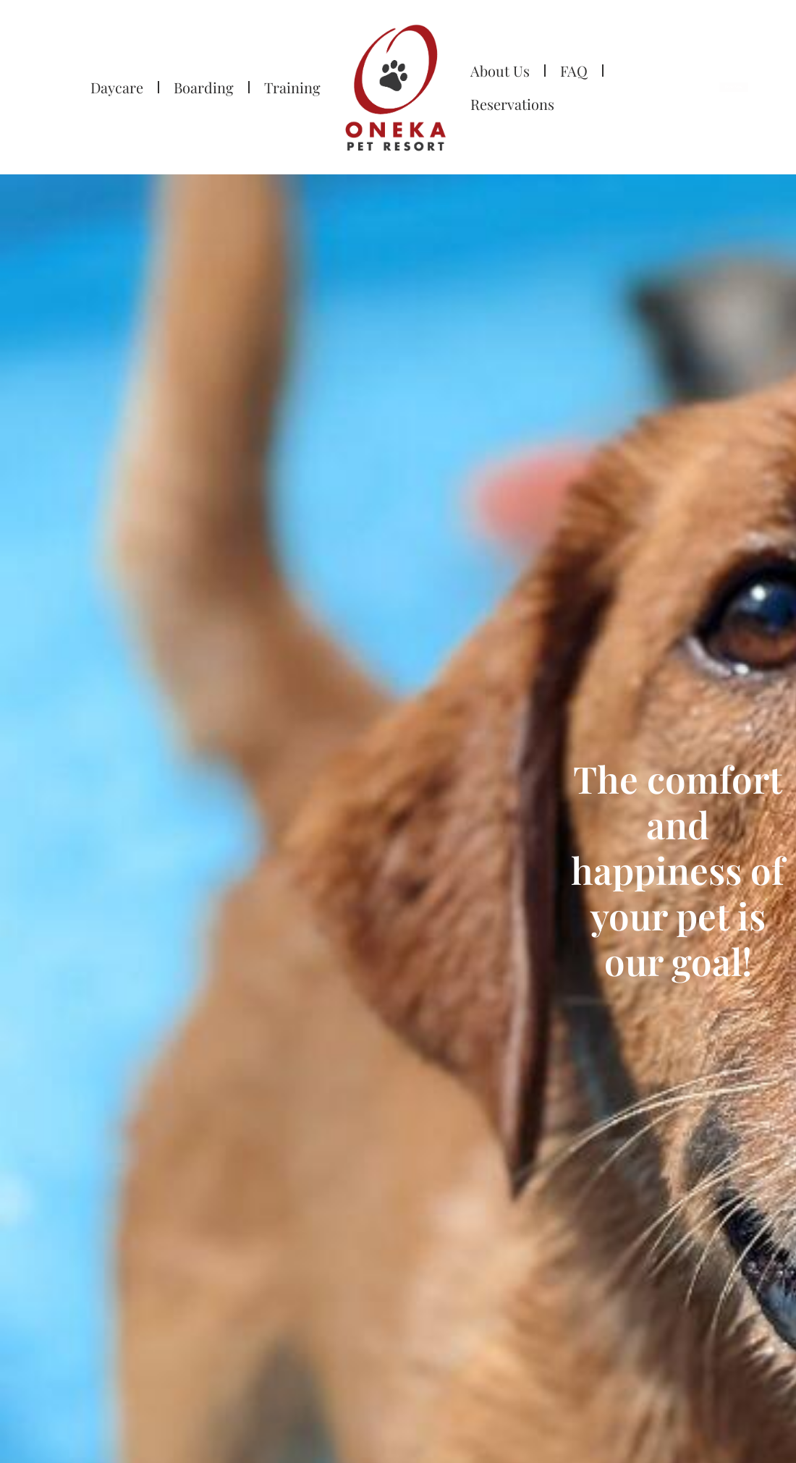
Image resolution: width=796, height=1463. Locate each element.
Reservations (512, 104)
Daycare (116, 87)
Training (292, 87)
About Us (500, 70)
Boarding (204, 87)
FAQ (574, 70)
